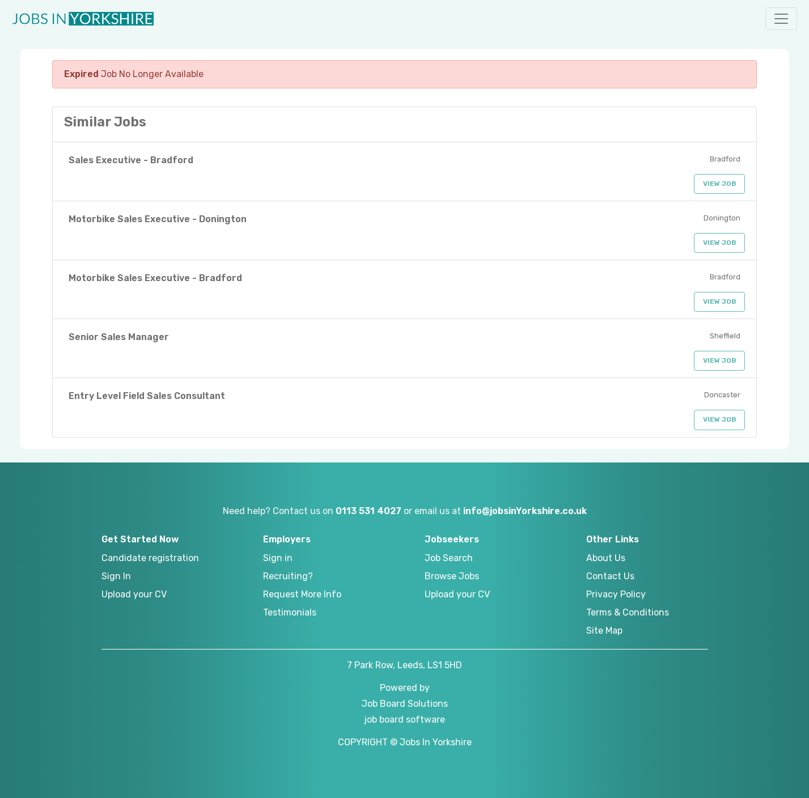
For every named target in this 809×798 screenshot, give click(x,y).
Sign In (116, 576)
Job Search (449, 558)
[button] (781, 18)
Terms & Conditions (627, 612)
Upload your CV (134, 594)
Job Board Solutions (405, 703)
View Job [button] (719, 184)
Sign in (278, 558)
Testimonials (289, 612)
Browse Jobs (452, 576)
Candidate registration (150, 558)
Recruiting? (288, 576)
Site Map (604, 630)
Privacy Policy (616, 594)
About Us (605, 558)
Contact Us (610, 576)
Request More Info (302, 594)
